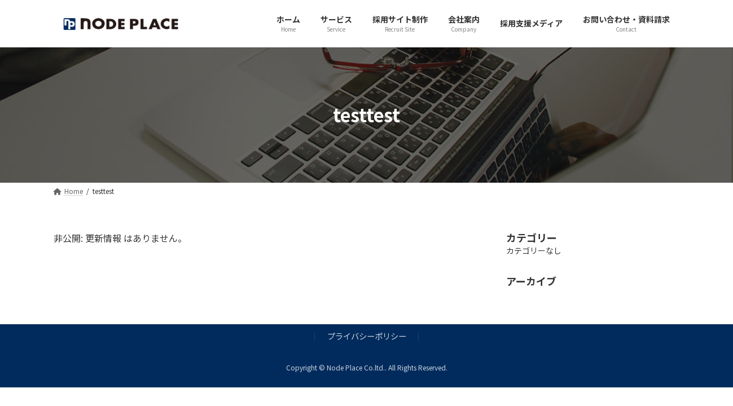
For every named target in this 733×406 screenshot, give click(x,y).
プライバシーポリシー (366, 336)
